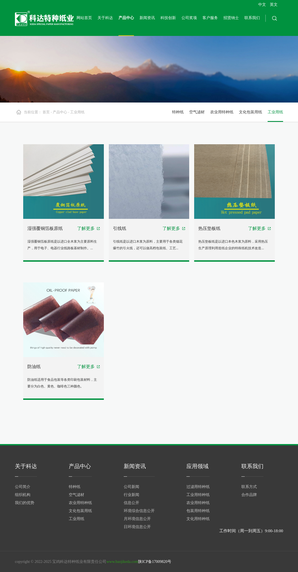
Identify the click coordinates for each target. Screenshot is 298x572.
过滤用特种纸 (198, 487)
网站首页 (84, 18)
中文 (262, 4)
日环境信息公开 (137, 527)
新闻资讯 (147, 18)
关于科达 (105, 18)
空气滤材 (197, 112)
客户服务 (210, 18)
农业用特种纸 (221, 112)
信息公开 (131, 503)
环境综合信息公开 (139, 511)
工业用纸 (77, 112)
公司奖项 (189, 18)
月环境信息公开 (137, 519)
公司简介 (22, 487)
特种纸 (178, 112)
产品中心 (126, 18)
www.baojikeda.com (122, 562)
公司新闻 (131, 487)
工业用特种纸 (198, 495)
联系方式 (249, 487)
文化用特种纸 (198, 519)
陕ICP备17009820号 (154, 562)
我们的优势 (24, 503)
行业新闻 (131, 495)
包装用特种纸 (198, 511)
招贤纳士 (231, 18)
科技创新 (168, 18)
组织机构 (22, 495)
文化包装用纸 (250, 112)
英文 (274, 4)
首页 (46, 112)
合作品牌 (249, 495)
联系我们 (252, 18)
